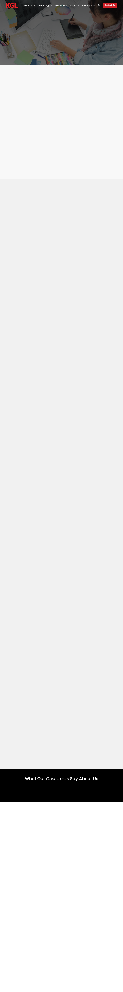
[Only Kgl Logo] (12, 4)
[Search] (98, 5)
